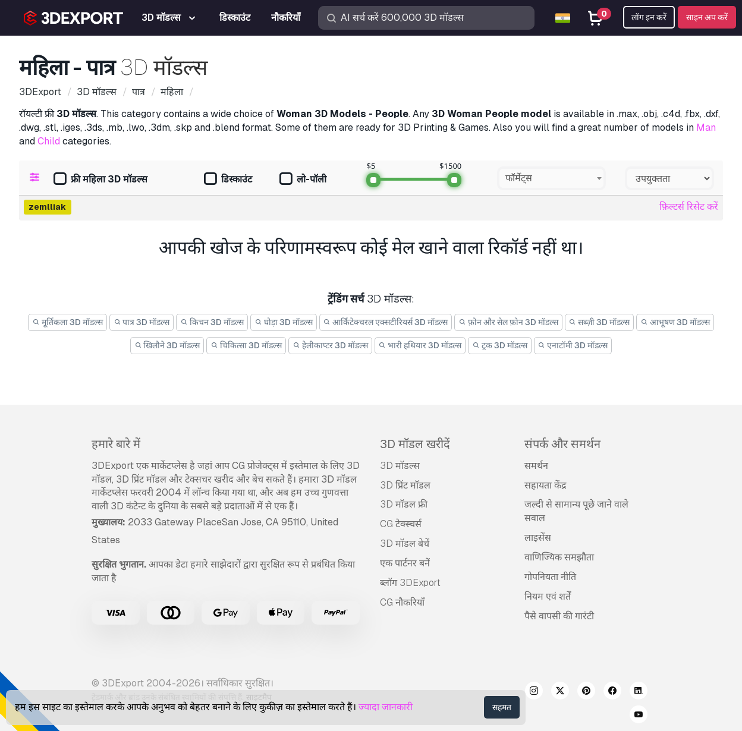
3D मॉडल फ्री (403, 504)
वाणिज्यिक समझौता (559, 557)
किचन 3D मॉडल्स (212, 322)
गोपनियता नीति (550, 577)
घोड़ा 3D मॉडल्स (283, 322)
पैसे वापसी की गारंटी (559, 616)
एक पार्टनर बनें (405, 563)
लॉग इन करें (648, 17)
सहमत (501, 707)
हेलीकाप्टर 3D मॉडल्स (330, 345)
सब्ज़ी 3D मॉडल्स (599, 322)
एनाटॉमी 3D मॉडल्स (573, 345)
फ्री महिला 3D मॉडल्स (100, 180)
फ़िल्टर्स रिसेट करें (688, 206)
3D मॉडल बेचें (404, 543)
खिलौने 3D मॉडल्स (167, 345)
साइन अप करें (707, 17)
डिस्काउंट (228, 180)
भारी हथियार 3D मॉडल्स (420, 345)
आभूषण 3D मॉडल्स (675, 322)
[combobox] (551, 178)
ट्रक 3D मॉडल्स (499, 345)
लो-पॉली (302, 180)
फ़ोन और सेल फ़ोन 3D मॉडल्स (508, 322)
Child (48, 141)
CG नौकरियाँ (402, 602)
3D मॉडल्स (400, 465)
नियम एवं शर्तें (547, 596)
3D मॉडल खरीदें (415, 444)
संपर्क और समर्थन (562, 444)
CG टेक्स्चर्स (401, 524)
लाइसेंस (537, 537)
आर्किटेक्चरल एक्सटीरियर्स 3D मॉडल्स (385, 322)
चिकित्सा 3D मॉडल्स (246, 345)
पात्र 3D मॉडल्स (142, 322)
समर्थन (536, 465)
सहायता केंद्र (545, 485)
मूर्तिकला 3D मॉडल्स (67, 322)
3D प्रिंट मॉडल (405, 485)
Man (706, 127)
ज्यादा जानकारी (386, 707)
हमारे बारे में (116, 444)
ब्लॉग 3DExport (410, 582)
